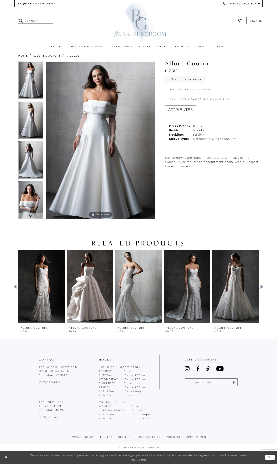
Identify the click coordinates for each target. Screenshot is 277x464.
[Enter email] (211, 382)
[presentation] (41, 287)
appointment (197, 437)
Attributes (180, 111)
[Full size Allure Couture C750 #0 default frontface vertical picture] (100, 140)
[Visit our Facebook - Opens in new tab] (197, 368)
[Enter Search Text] (35, 20)
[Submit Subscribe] (234, 382)
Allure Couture (47, 55)
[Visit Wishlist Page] (241, 20)
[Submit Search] (21, 20)
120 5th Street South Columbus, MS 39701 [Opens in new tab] (54, 373)
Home (23, 55)
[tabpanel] (30, 82)
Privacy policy (81, 437)
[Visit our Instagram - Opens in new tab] (187, 368)
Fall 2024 (73, 55)
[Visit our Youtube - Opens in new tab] (220, 368)
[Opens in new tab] (243, 159)
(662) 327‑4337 (49, 382)
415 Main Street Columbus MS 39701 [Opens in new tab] (53, 408)
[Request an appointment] (38, 3)
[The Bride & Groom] (138, 21)
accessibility (149, 437)
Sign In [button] (256, 21)
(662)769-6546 (49, 417)
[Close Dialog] (6, 457)
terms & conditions (116, 437)
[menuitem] (38, 3)
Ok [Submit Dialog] (270, 457)
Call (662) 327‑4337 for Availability (201, 100)
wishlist (173, 437)
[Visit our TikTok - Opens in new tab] (208, 368)
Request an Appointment (191, 90)
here (142, 459)
